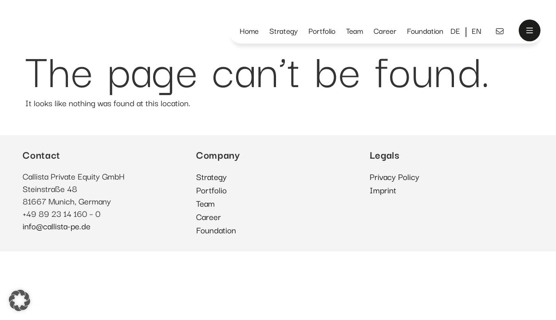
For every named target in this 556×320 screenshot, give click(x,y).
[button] (19, 300)
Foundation (425, 30)
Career (385, 30)
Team (354, 30)
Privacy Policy (394, 176)
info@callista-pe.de (57, 225)
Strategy (283, 30)
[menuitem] (455, 30)
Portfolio (321, 30)
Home (249, 30)
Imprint (383, 189)
